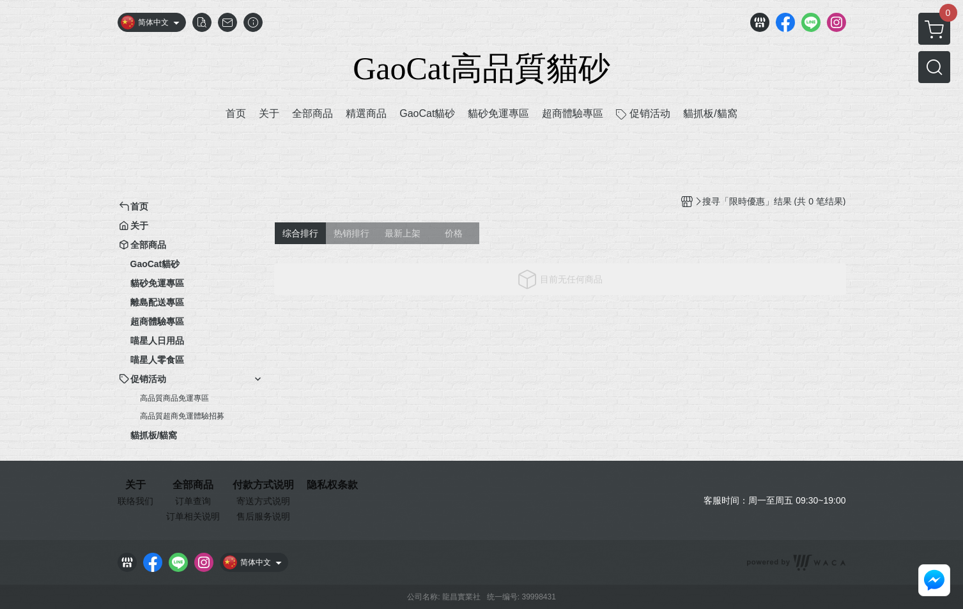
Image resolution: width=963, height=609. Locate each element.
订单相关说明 (193, 516)
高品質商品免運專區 (174, 398)
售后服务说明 (263, 516)
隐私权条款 (332, 485)
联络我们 (135, 501)
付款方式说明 (263, 485)
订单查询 (193, 501)
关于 (135, 485)
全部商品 (193, 485)
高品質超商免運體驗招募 (182, 416)
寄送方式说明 (263, 501)
